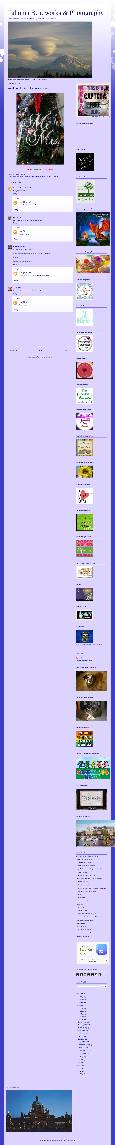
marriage (48, 176)
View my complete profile (84, 661)
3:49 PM (18, 288)
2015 (80, 1057)
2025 (80, 1074)
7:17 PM (28, 231)
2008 (80, 1002)
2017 (80, 1062)
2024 (80, 1071)
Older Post (67, 350)
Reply (15, 194)
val (14, 288)
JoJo (20, 202)
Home (41, 350)
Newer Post (13, 350)
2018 (80, 1065)
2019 (80, 1068)
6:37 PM (22, 246)
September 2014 (83, 1045)
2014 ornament (18, 176)
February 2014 (83, 1025)
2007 (80, 1000)
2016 (80, 1060)
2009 (80, 1005)
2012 (80, 1014)
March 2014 (82, 1028)
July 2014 (81, 1039)
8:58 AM (28, 202)
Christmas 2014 (29, 176)
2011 (80, 1011)
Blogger (73, 1140)
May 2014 (81, 1033)
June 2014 (81, 1036)
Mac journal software (97, 960)
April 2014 (81, 1030)
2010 (80, 1008)
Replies (17, 198)
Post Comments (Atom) (44, 357)
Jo (14, 217)
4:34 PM (18, 217)
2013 (80, 1017)
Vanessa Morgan (19, 188)
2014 (80, 1019)
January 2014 (82, 1022)
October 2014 (82, 1047)
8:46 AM (28, 188)
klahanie (16, 246)
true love (55, 176)
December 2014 (40, 176)
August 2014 (82, 1042)
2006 (80, 997)
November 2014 (83, 1050)
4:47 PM (28, 302)
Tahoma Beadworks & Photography (56, 12)
